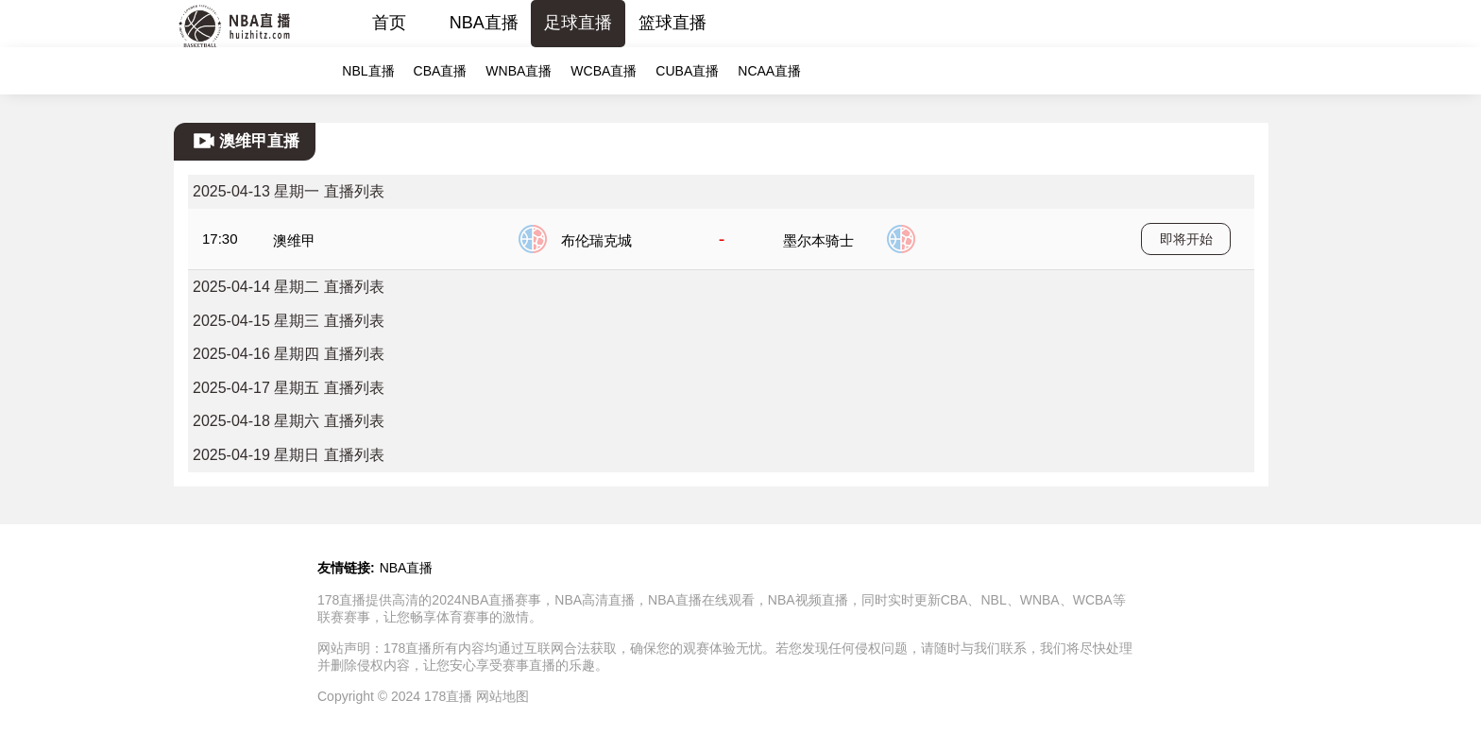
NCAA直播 (769, 70)
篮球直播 (672, 22)
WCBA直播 (603, 70)
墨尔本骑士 (818, 240)
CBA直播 (441, 70)
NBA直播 (484, 22)
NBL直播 (368, 70)
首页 (389, 22)
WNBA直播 (518, 70)
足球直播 (578, 22)
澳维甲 (294, 240)
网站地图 (502, 696)
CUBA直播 (687, 70)
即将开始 (1186, 239)
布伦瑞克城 (596, 240)
